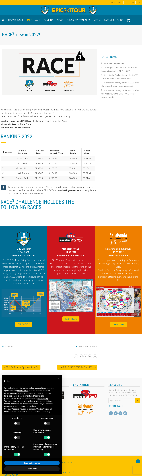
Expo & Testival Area (78, 20)
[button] (58, 379)
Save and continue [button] (32, 463)
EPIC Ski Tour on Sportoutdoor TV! (21, 367)
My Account (116, 3)
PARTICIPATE (24, 324)
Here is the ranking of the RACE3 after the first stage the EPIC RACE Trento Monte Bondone (120, 93)
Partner (109, 20)
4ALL (37, 20)
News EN (88, 346)
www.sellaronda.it (118, 255)
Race (29, 20)
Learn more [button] (32, 469)
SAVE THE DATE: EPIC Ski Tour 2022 (77, 367)
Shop (120, 20)
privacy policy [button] (22, 391)
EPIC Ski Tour (15, 20)
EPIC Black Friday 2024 (114, 63)
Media (97, 20)
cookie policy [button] (43, 398)
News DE (81, 346)
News (60, 20)
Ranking (48, 20)
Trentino (94, 346)
